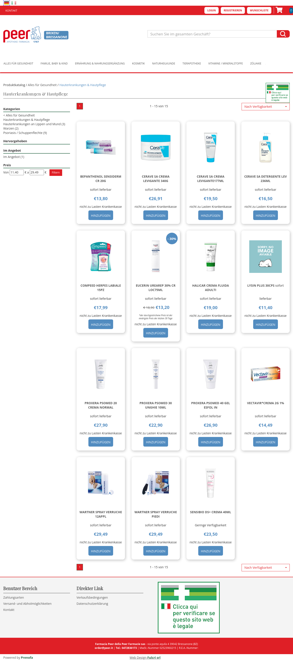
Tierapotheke (191, 63)
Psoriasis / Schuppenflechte (25, 133)
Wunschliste (259, 10)
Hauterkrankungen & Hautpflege (26, 120)
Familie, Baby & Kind (54, 63)
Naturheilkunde (163, 63)
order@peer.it (104, 648)
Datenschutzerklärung (92, 603)
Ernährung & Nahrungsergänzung (100, 63)
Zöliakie (255, 63)
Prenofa (27, 657)
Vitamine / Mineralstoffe (225, 63)
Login (211, 10)
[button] (266, 106)
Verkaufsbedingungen (92, 597)
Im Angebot (13, 157)
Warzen (10, 128)
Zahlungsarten (13, 597)
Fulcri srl (153, 657)
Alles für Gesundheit (18, 63)
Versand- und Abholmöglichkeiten (27, 603)
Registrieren (233, 10)
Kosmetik (138, 63)
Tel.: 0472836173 (126, 648)
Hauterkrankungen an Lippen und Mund (34, 124)
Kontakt (11, 10)
